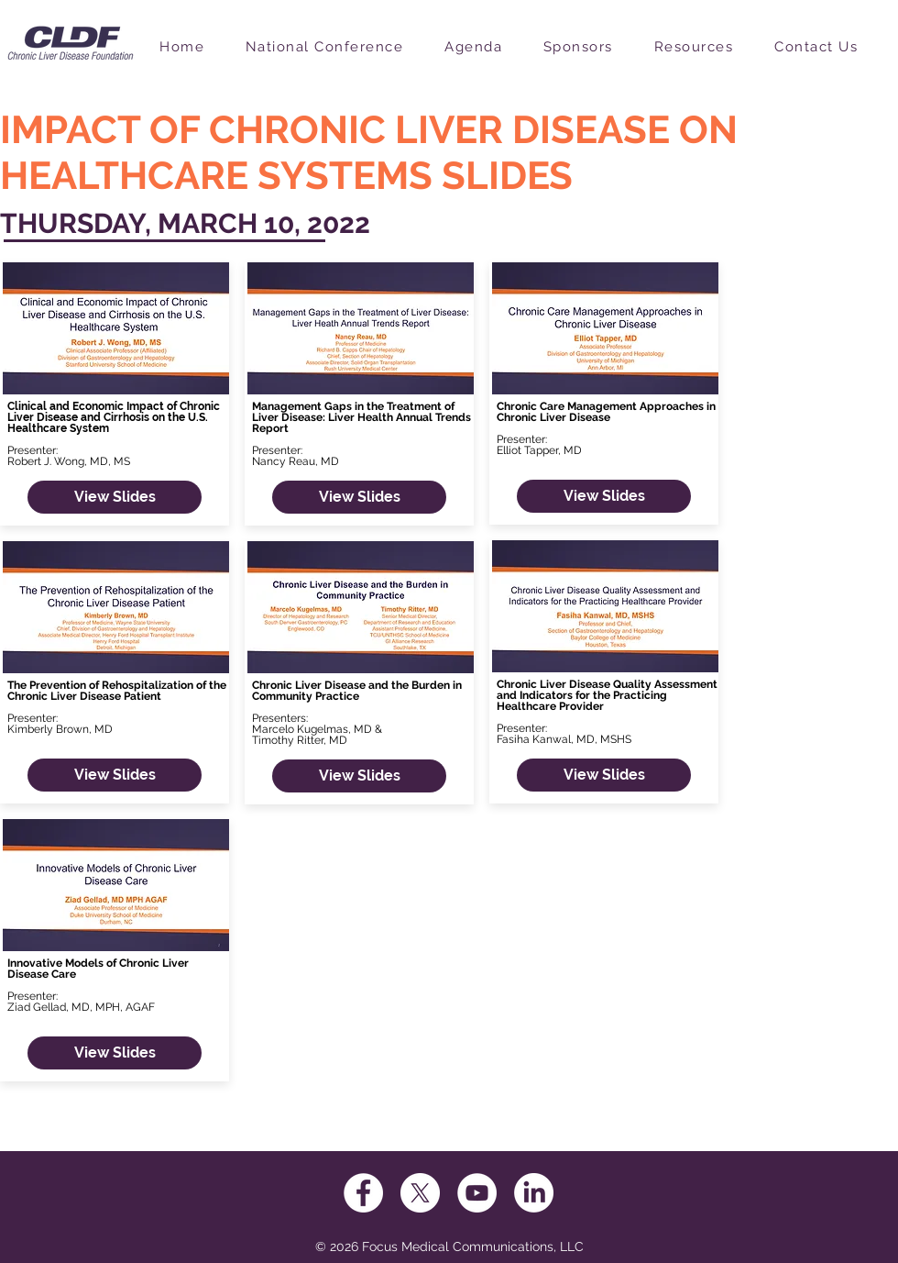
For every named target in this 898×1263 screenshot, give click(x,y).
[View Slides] (114, 497)
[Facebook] (363, 1193)
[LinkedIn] (533, 1193)
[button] (337, 47)
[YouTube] (477, 1193)
